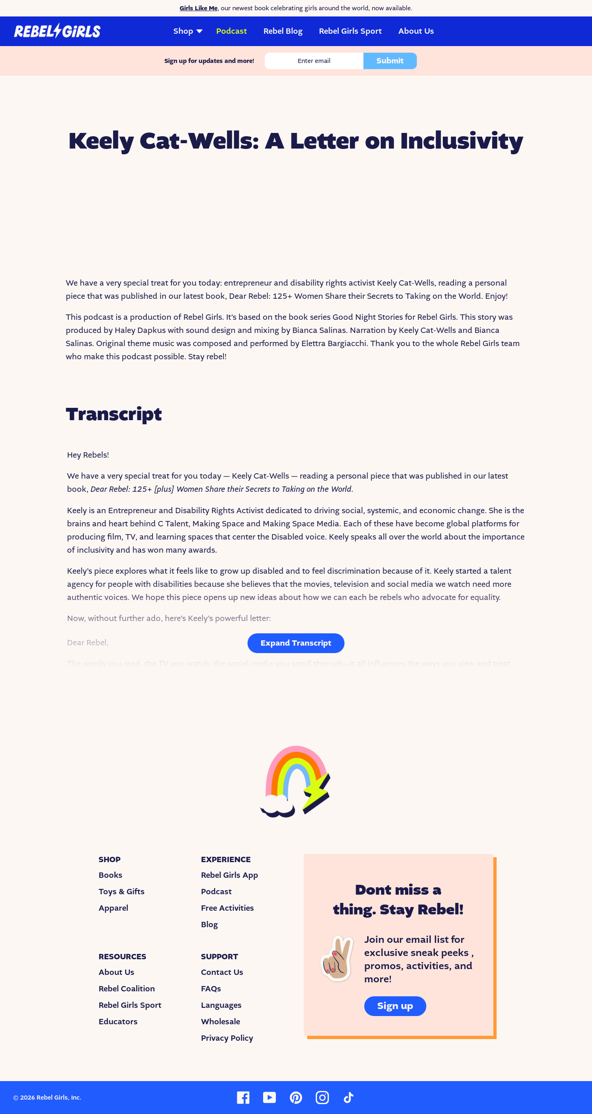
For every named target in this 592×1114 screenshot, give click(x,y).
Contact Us (222, 972)
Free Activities (227, 908)
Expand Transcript (296, 643)
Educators (118, 1021)
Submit (390, 61)
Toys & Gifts (122, 891)
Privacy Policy (227, 1038)
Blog (209, 924)
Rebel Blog (283, 31)
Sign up (395, 1006)
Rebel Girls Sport (350, 31)
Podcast (231, 31)
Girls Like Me (198, 8)
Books (111, 875)
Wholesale (220, 1021)
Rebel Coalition (127, 989)
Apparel (113, 908)
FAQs (211, 989)
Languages (221, 1005)
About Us (416, 31)
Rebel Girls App (229, 875)
